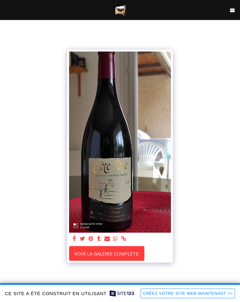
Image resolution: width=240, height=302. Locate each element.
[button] (7, 9)
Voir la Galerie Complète (106, 253)
